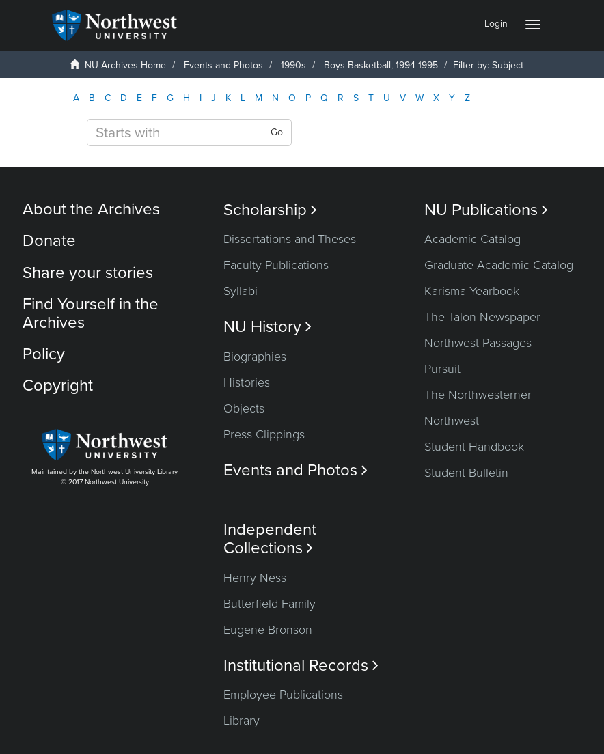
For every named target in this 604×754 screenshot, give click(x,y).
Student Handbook (474, 446)
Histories (246, 382)
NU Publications (486, 210)
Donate (49, 241)
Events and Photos (223, 65)
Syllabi (240, 290)
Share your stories (88, 273)
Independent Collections (269, 539)
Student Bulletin (466, 472)
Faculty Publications (276, 265)
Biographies (254, 356)
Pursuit (442, 368)
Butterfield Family (269, 603)
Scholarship (270, 210)
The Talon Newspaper (482, 316)
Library (241, 720)
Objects (243, 408)
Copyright (58, 385)
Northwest (451, 420)
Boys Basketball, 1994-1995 (381, 65)
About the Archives (91, 209)
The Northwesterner (478, 394)
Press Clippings (264, 434)
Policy (44, 354)
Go (277, 132)
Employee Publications (283, 694)
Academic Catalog (472, 239)
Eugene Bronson (267, 629)
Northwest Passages (478, 342)
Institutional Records (301, 665)
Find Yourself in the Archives (91, 313)
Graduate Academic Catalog (498, 265)
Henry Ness (254, 577)
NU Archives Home (125, 65)
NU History (267, 327)
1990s (293, 65)
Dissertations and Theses (289, 239)
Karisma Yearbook (471, 290)
